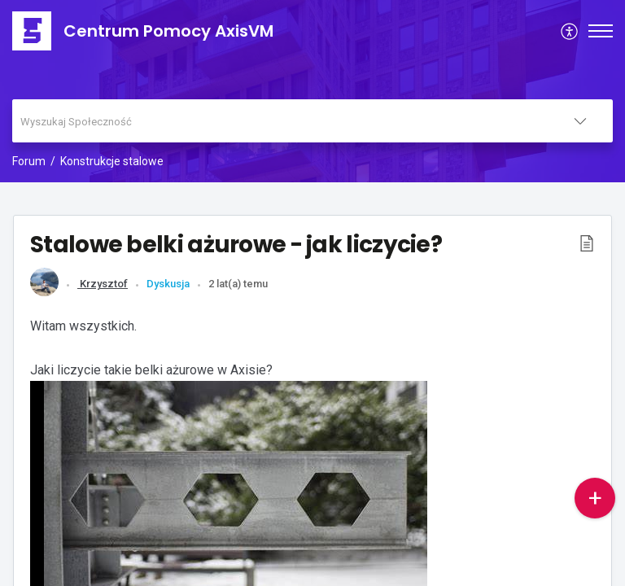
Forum (29, 161)
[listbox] (580, 120)
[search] (280, 120)
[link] (44, 292)
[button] (587, 242)
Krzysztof (102, 284)
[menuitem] (570, 31)
